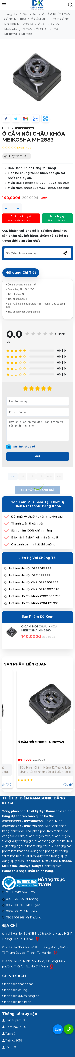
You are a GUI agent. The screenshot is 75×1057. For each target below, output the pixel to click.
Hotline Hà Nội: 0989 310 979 (30, 568)
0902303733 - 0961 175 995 (23, 826)
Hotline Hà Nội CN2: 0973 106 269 (33, 582)
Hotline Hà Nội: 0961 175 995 (29, 575)
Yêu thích (60, 784)
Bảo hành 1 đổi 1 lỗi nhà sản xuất (34, 537)
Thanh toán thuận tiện (27, 523)
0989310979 (24, 128)
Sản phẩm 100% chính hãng (31, 530)
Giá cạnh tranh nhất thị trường (33, 544)
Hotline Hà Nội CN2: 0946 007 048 (34, 589)
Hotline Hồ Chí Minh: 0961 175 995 (33, 603)
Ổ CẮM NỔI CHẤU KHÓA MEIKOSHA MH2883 (39, 628)
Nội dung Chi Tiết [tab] (20, 273)
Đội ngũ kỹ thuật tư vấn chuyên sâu (37, 516)
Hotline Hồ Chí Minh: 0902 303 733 (34, 596)
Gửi (37, 456)
